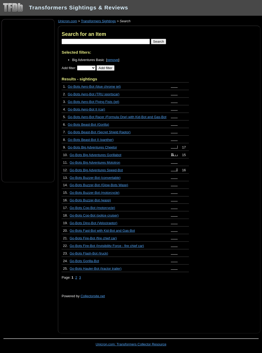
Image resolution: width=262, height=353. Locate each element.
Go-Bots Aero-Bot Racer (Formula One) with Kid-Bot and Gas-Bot (117, 117)
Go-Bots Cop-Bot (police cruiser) (94, 215)
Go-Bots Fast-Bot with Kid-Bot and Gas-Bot (102, 231)
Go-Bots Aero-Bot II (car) (86, 109)
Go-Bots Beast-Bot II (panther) (91, 140)
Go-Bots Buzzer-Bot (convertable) (95, 178)
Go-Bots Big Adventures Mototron (95, 162)
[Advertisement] (28, 100)
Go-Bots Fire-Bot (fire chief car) (93, 238)
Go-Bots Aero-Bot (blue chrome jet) (94, 87)
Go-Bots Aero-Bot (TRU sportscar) (93, 94)
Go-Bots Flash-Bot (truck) (89, 253)
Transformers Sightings (98, 21)
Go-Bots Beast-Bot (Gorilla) (88, 124)
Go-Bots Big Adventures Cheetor (92, 147)
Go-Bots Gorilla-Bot (84, 261)
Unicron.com (67, 21)
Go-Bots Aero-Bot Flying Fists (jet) (93, 102)
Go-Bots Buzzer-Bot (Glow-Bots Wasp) (99, 185)
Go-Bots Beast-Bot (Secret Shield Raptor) (99, 132)
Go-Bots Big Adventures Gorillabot (95, 155)
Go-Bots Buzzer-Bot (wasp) (90, 200)
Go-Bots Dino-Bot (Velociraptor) (93, 223)
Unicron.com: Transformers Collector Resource (131, 344)
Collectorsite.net (92, 296)
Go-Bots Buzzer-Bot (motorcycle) (94, 193)
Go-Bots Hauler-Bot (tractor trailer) (96, 269)
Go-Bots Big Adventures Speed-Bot (96, 170)
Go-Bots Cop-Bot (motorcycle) (92, 208)
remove (112, 60)
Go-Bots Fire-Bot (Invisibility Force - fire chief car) (107, 246)
